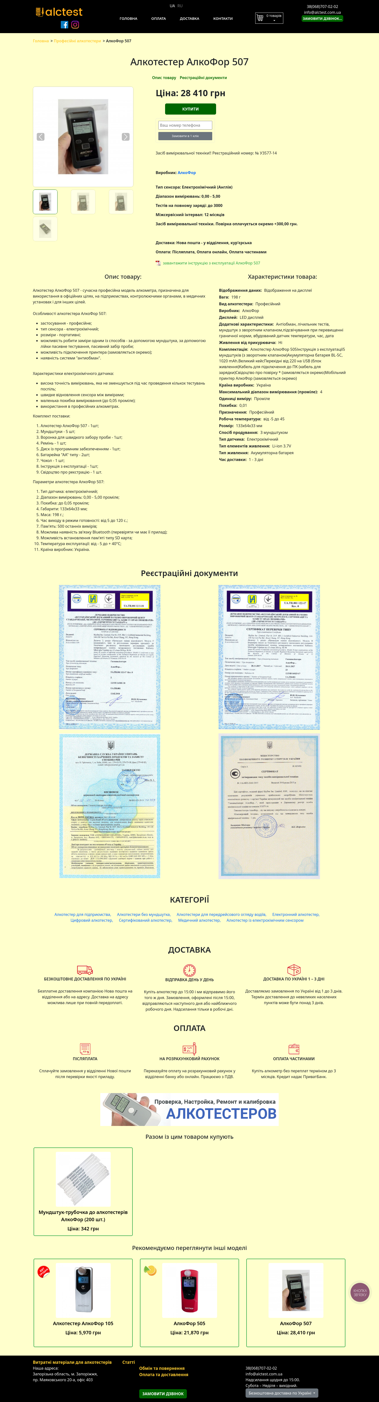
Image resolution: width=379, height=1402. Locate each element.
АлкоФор (187, 172)
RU (180, 5)
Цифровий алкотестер (91, 920)
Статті (128, 1362)
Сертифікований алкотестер (145, 920)
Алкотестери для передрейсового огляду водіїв (221, 914)
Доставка (189, 18)
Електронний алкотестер (295, 914)
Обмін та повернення (162, 1368)
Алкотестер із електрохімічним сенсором (265, 920)
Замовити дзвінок (163, 1393)
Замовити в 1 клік (185, 136)
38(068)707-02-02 (322, 6)
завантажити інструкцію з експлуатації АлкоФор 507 (211, 263)
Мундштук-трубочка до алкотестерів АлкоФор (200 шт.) (83, 1191)
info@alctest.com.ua (322, 12)
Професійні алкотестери (77, 41)
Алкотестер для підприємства (82, 914)
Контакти (223, 18)
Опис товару (164, 77)
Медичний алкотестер (199, 920)
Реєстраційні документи (203, 77)
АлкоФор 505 (189, 1303)
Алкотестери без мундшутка (143, 914)
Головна (128, 18)
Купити (190, 109)
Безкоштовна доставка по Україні (280, 1393)
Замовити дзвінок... (322, 18)
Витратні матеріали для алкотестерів (72, 1362)
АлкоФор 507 (296, 1303)
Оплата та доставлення (163, 1374)
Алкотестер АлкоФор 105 (83, 1303)
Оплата (158, 18)
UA (172, 5)
